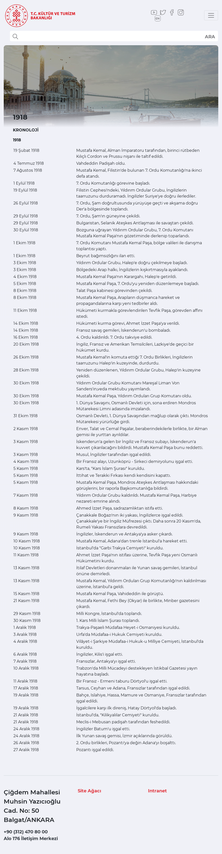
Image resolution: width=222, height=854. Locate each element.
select (209, 36)
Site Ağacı (89, 791)
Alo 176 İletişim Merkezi (31, 838)
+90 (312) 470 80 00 (26, 832)
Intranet (157, 791)
